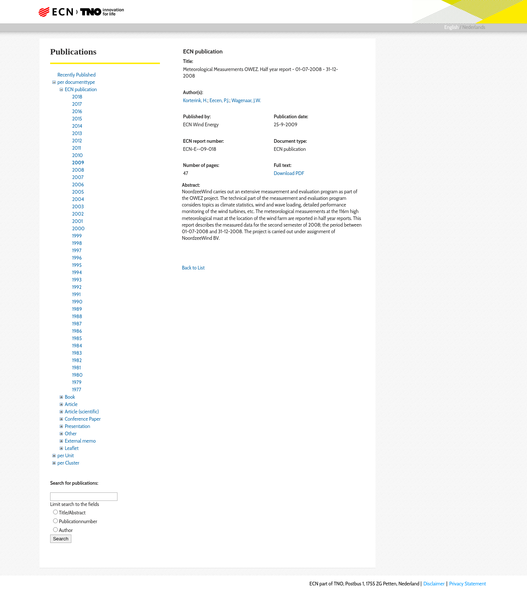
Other (70, 433)
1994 (77, 272)
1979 (77, 382)
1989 (77, 309)
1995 (77, 265)
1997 (77, 250)
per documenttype (76, 82)
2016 (77, 111)
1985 (77, 338)
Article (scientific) (82, 411)
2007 (77, 177)
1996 (77, 258)
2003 (78, 206)
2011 (76, 148)
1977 (76, 389)
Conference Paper (83, 419)
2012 (77, 141)
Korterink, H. (195, 100)
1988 (77, 316)
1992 (77, 287)
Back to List (193, 268)
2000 (78, 228)
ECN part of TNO (78, 11)
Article (71, 404)
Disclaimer (434, 584)
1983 (77, 353)
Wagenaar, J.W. (246, 100)
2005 (78, 192)
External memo (80, 441)
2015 (77, 119)
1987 (77, 324)
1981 (76, 368)
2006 (78, 184)
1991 (76, 294)
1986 (77, 331)
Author (65, 530)
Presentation (77, 426)
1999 (77, 236)
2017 (77, 104)
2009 (78, 162)
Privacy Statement (467, 584)
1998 (77, 243)
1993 (77, 280)
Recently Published (76, 75)
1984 (77, 346)
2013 (77, 133)
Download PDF (289, 173)
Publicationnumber (78, 521)
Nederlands (473, 27)
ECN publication (81, 89)
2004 (78, 199)
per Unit (65, 455)
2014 (77, 126)
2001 (77, 221)
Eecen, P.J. (219, 100)
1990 (77, 302)
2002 (78, 214)
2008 (78, 170)
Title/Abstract (72, 512)
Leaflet (72, 448)
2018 (77, 97)
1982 (77, 360)
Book (70, 397)
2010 (77, 155)
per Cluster (68, 463)
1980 (77, 375)
